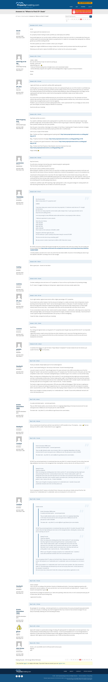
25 (85, 19)
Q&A (77, 6)
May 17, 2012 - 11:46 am (35, 580)
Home (71, 6)
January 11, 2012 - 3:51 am (35, 295)
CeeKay (18, 267)
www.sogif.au (89, 679)
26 (87, 19)
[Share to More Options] (22, 676)
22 (78, 19)
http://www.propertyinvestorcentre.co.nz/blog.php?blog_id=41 (46, 147)
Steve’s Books (88, 671)
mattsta (19, 284)
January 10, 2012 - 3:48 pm (35, 278)
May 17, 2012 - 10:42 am (35, 421)
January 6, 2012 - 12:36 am (35, 114)
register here (61, 663)
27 (89, 19)
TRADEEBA (19, 197)
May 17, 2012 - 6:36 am (35, 399)
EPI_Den (19, 87)
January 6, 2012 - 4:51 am (35, 191)
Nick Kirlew (20, 648)
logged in (25, 663)
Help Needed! (25, 16)
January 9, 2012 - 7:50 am (35, 261)
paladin (18, 349)
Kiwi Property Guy (21, 120)
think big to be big (21, 62)
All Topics (18, 16)
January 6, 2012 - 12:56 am (35, 157)
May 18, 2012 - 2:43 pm (35, 626)
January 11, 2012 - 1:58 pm (35, 323)
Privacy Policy (89, 675)
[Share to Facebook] (17, 676)
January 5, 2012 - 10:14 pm (35, 81)
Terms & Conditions (82, 675)
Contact (78, 671)
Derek (18, 31)
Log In (90, 6)
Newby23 (19, 366)
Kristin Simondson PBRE (20, 406)
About (71, 671)
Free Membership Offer (85, 2)
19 (72, 19)
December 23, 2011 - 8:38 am (36, 25)
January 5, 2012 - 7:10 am (35, 56)
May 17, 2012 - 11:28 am (35, 499)
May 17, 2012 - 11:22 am (35, 438)
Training (83, 6)
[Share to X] (19, 676)
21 (76, 19)
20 (74, 19)
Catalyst (19, 443)
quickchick (20, 163)
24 (83, 19)
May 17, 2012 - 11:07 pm (35, 604)
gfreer (18, 631)
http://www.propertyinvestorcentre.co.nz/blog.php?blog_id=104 (66, 139)
